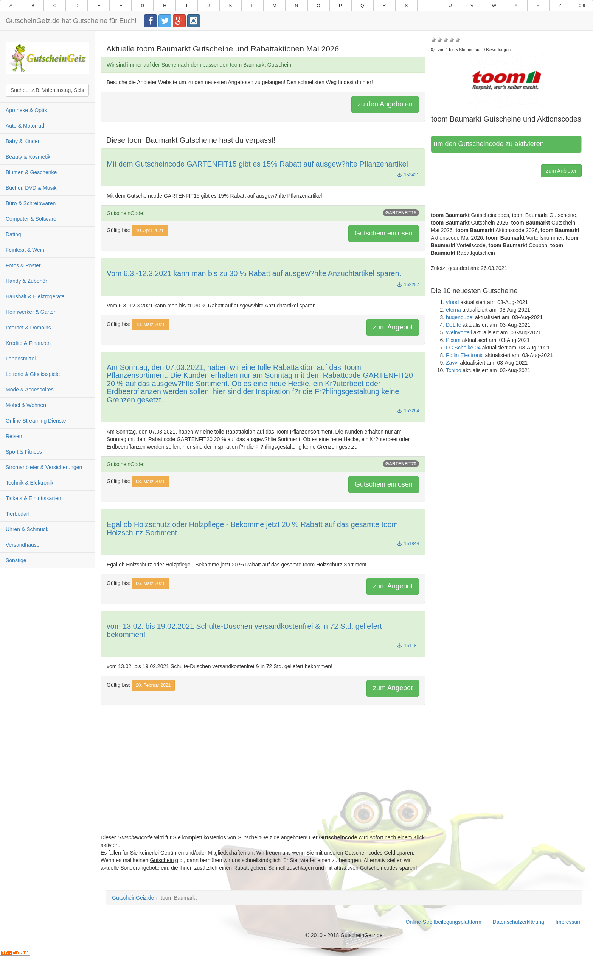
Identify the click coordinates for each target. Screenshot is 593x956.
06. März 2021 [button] (150, 583)
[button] (506, 80)
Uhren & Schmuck (27, 529)
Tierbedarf (17, 514)
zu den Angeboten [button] (385, 104)
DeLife (453, 325)
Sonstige (16, 560)
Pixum (453, 340)
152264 (408, 410)
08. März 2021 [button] (150, 481)
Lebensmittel (21, 359)
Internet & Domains (28, 327)
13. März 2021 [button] (150, 324)
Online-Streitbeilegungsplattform (443, 922)
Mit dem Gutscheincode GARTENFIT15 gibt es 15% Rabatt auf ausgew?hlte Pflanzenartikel (257, 164)
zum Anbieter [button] (561, 171)
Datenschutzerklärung (518, 922)
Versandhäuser (23, 545)
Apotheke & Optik (26, 110)
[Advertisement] (263, 781)
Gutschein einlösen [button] (384, 233)
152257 (408, 284)
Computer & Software (31, 219)
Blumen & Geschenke (31, 172)
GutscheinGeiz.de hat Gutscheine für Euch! (71, 21)
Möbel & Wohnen (26, 405)
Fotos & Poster (23, 265)
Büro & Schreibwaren (31, 203)
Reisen (14, 436)
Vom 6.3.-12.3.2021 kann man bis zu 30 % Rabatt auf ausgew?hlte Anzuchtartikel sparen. (254, 273)
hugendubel (459, 317)
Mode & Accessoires (30, 390)
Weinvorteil (459, 332)
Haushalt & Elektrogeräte (35, 296)
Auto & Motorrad (25, 126)
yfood (452, 302)
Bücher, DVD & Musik (31, 188)
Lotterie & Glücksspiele (33, 374)
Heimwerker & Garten (31, 312)
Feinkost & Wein (25, 250)
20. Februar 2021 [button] (153, 685)
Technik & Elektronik (29, 483)
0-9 (582, 5)
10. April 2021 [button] (149, 230)
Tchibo (453, 370)
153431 (408, 175)
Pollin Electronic (465, 355)
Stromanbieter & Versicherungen (44, 467)
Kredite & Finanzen (28, 343)
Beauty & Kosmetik (28, 157)
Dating (13, 234)
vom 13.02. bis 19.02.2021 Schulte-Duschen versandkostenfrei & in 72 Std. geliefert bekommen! (244, 630)
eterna (453, 310)
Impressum (569, 922)
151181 (408, 645)
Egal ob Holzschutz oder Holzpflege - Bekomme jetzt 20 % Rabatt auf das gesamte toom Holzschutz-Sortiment (252, 528)
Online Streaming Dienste (36, 421)
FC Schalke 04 (463, 348)
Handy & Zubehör (26, 281)
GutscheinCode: (263, 212)
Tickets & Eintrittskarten (33, 498)
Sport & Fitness (24, 452)
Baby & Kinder (23, 141)
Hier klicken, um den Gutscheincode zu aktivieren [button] (489, 144)
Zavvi (452, 363)
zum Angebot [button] (393, 327)
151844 (408, 543)
